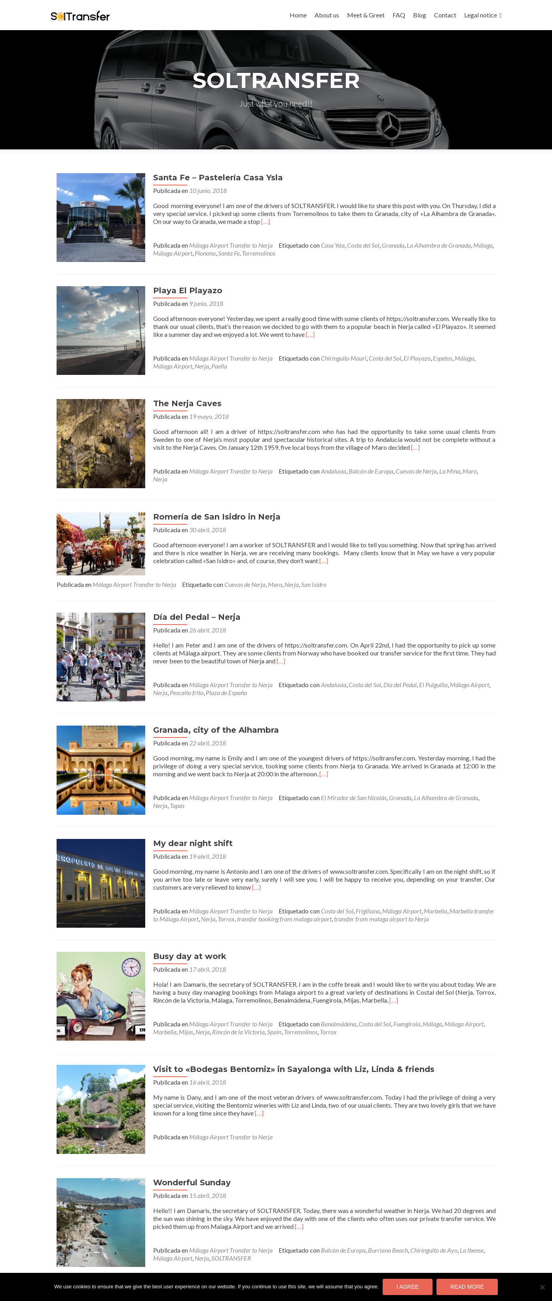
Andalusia (324, 461)
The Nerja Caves (178, 394)
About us (327, 15)
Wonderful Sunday (182, 1134)
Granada (383, 245)
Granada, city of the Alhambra (206, 706)
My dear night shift (183, 814)
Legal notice (480, 15)
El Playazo (407, 353)
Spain (265, 997)
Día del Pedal (390, 665)
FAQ (399, 15)
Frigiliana (358, 881)
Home (298, 15)
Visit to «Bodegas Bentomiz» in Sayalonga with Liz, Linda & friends (284, 1030)
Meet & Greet (366, 15)
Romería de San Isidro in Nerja (207, 497)
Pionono (195, 253)
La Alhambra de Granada (429, 245)
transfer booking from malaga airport (268, 889)
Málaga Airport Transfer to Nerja (221, 245)
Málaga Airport (163, 253)
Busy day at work (180, 922)
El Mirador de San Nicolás (344, 773)
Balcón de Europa (361, 461)
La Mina (440, 461)
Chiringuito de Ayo (424, 1201)
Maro (460, 461)
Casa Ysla (323, 245)
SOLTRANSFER (201, 1209)
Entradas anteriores (87, 1242)
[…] (246, 221)
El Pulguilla (424, 665)
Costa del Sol (354, 245)
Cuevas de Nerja (406, 461)
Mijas (176, 997)
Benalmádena (329, 989)
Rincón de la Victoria (229, 997)
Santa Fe (219, 253)
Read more (467, 1287)
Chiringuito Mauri (334, 353)
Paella (189, 361)
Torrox (210, 889)
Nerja (172, 361)
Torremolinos (249, 253)
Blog (419, 15)
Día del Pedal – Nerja (187, 597)
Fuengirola (397, 989)
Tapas (151, 781)
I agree (407, 1287)
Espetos (433, 353)
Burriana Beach (378, 1201)
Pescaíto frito (177, 673)
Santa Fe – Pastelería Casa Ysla (208, 177)
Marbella (426, 881)
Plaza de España (216, 673)
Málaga (473, 245)
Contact (445, 15)
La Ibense (462, 1201)
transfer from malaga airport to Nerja (365, 889)
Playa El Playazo (178, 285)
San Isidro (313, 565)
